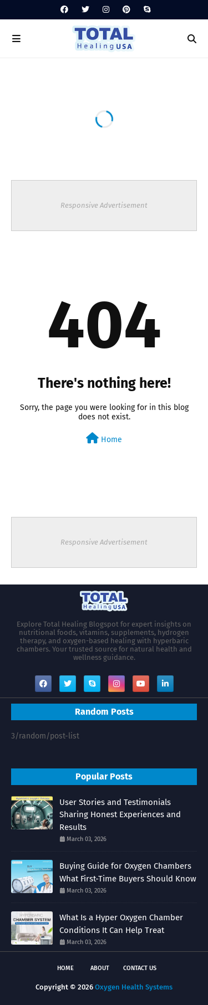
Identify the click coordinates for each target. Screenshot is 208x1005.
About (99, 968)
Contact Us (139, 968)
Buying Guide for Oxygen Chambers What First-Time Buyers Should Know (127, 872)
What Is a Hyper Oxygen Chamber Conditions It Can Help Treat (121, 923)
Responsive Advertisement (104, 205)
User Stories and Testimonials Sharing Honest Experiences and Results (120, 814)
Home (104, 438)
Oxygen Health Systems (134, 987)
